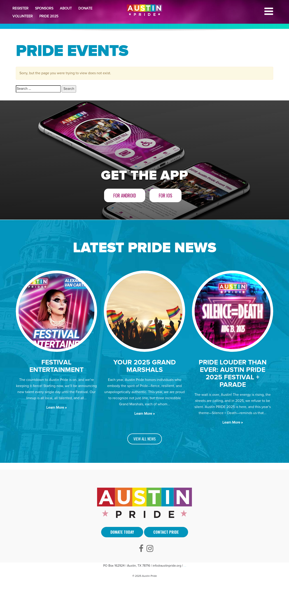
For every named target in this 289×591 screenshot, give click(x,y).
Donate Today (122, 532)
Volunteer (22, 16)
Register (20, 8)
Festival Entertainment (56, 366)
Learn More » (56, 407)
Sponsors (44, 8)
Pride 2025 (48, 16)
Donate (85, 8)
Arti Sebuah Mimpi (185, 566)
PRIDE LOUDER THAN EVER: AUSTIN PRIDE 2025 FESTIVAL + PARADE (233, 373)
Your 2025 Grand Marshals (144, 366)
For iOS (165, 195)
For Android (124, 195)
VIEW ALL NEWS (144, 439)
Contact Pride (166, 532)
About (66, 8)
